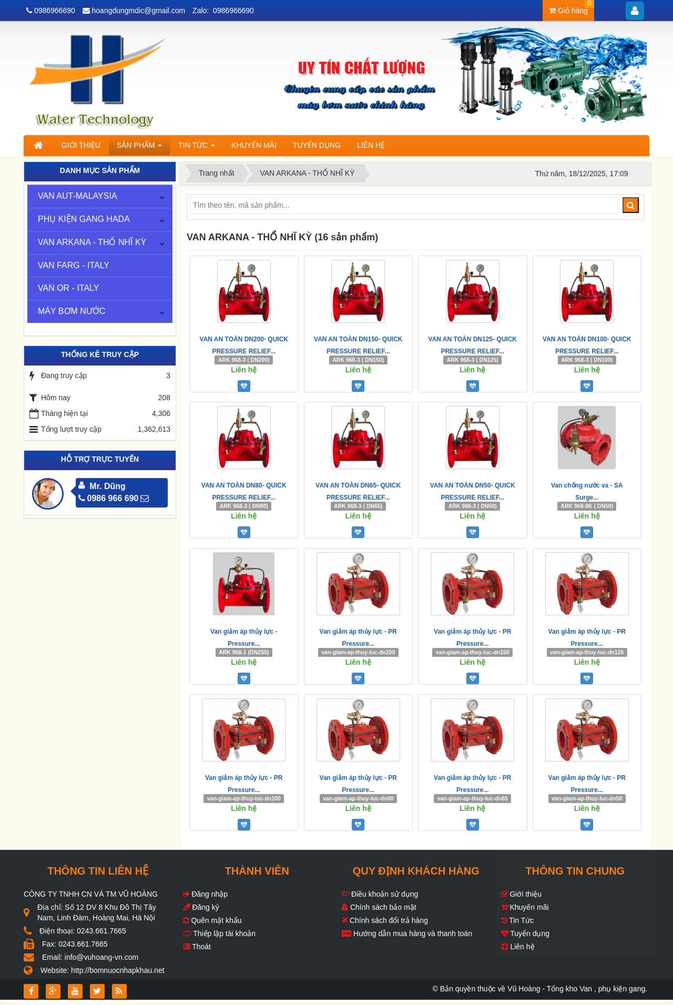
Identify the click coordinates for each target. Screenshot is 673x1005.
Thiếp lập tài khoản (219, 933)
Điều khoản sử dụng (380, 894)
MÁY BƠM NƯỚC (71, 311)
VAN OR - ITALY (68, 287)
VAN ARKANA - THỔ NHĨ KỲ (92, 242)
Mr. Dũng (107, 486)
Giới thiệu (521, 894)
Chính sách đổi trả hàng (385, 920)
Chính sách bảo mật (379, 907)
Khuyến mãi (525, 907)
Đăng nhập (205, 894)
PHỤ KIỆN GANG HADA (84, 219)
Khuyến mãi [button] (254, 145)
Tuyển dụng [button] (317, 145)
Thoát (197, 946)
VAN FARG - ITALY (73, 265)
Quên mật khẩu (212, 920)
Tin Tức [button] (196, 148)
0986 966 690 (108, 498)
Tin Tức (517, 920)
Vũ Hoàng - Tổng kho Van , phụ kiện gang (576, 988)
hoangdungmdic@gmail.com (139, 10)
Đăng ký (201, 907)
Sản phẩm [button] (139, 148)
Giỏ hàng (571, 7)
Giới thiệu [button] (81, 145)
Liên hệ (518, 946)
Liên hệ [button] (371, 145)
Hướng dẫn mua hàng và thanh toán (407, 933)
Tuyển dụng (525, 933)
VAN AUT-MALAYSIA (77, 195)
